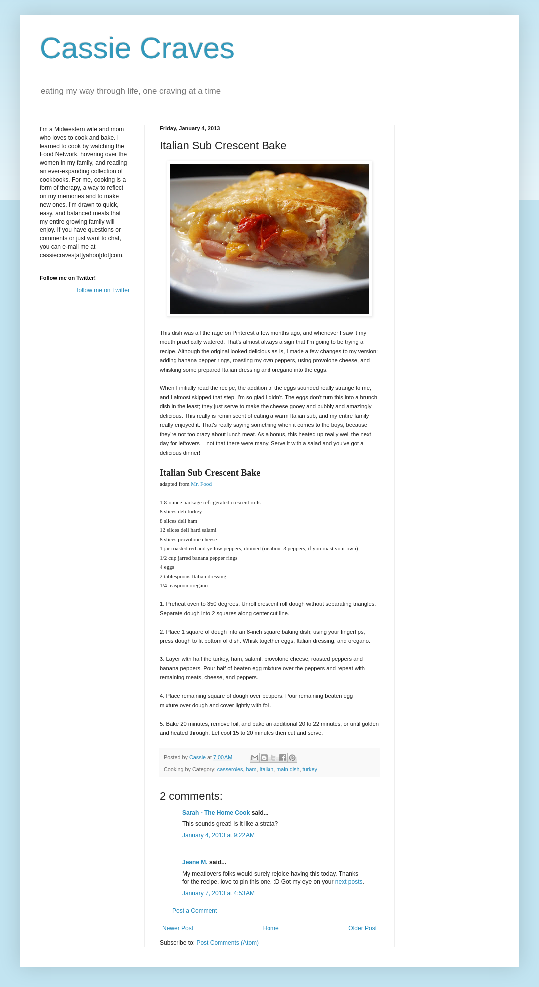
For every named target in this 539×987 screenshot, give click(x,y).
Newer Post (177, 928)
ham (251, 769)
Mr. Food (201, 484)
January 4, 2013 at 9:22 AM (218, 835)
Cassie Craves (137, 48)
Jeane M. (195, 862)
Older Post (362, 928)
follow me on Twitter (103, 290)
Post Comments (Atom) (227, 942)
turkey (309, 769)
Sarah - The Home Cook (216, 812)
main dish (287, 769)
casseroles (230, 769)
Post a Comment (194, 910)
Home (271, 928)
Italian (266, 769)
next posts (349, 881)
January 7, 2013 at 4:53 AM (218, 893)
